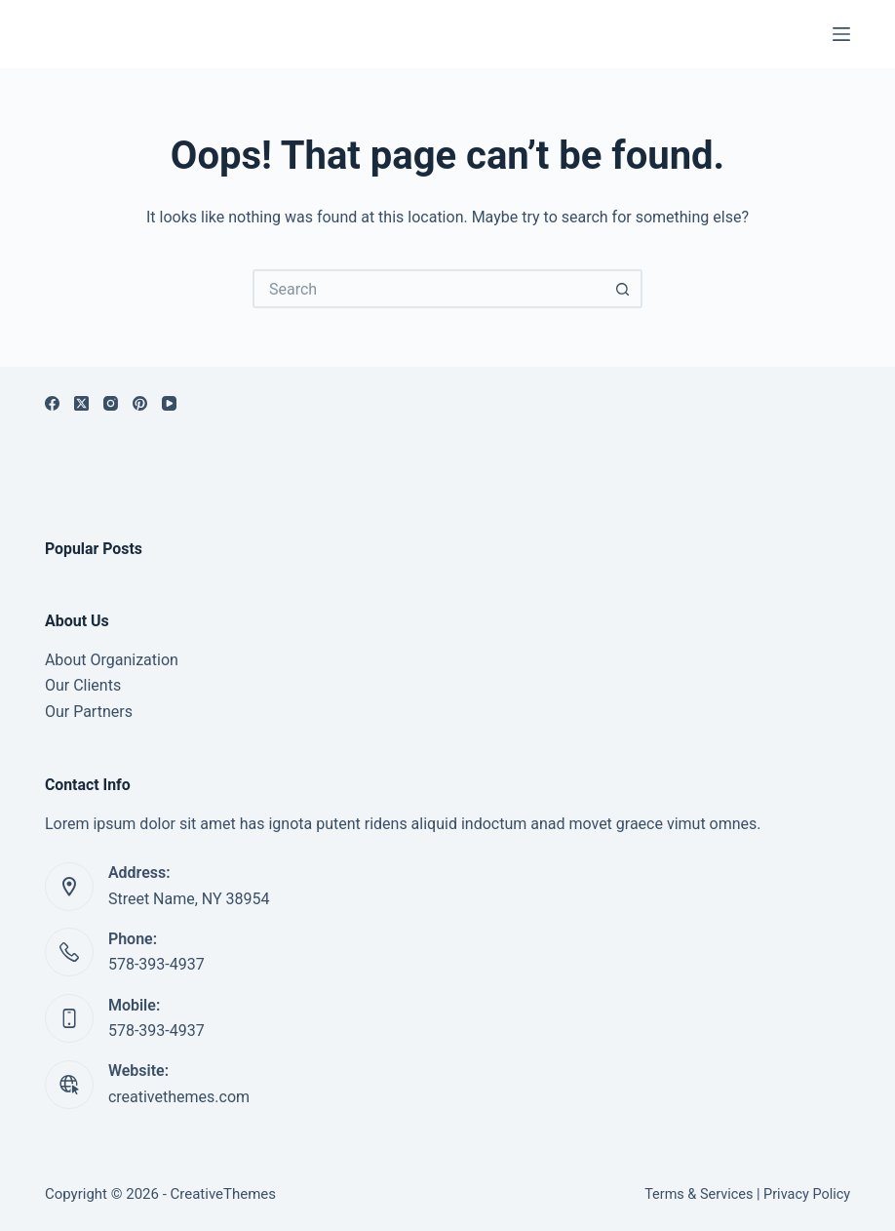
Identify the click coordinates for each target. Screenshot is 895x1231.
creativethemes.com (179, 1097)
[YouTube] (169, 403)
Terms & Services (698, 1194)
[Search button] (622, 288)
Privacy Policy (806, 1194)
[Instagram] (110, 403)
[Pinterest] (140, 403)
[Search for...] (428, 288)
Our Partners (89, 711)
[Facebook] (52, 403)
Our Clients (83, 685)
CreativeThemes (224, 1194)
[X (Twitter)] (81, 403)
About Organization (111, 660)
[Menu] (841, 34)
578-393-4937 (156, 964)
